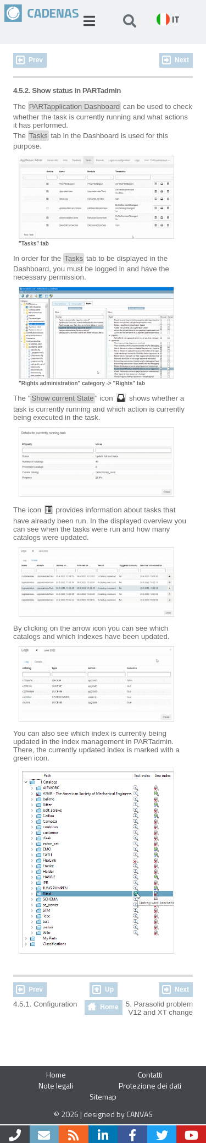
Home (109, 1007)
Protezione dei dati (150, 1085)
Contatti (150, 1074)
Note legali (55, 1085)
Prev (36, 60)
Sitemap (103, 1096)
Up (109, 989)
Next (182, 60)
